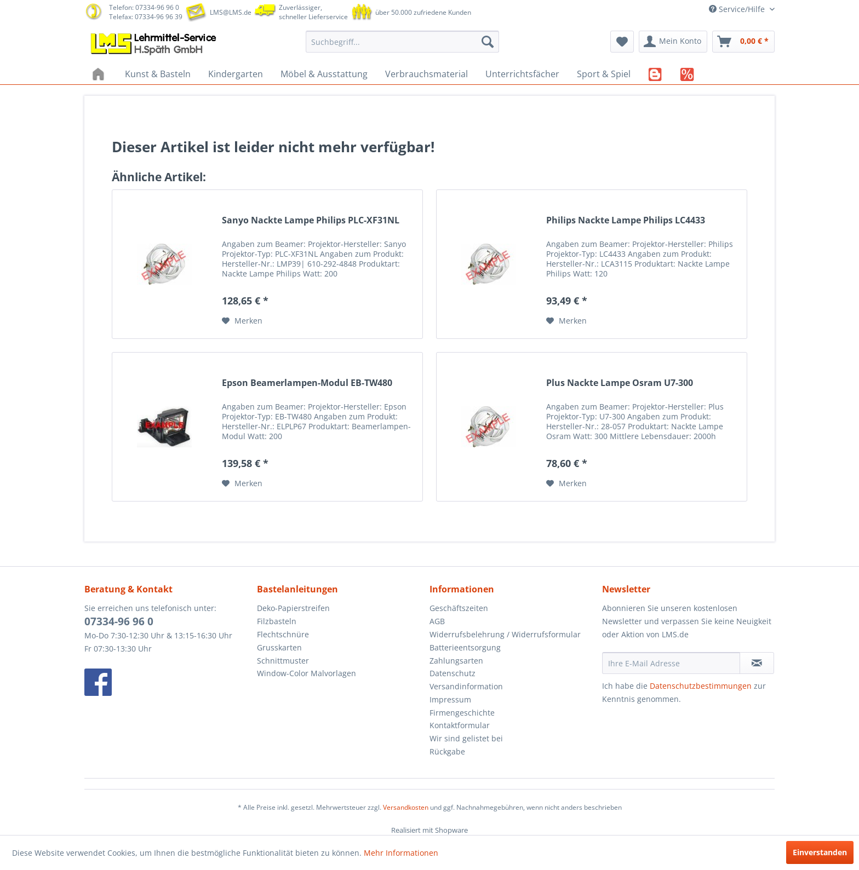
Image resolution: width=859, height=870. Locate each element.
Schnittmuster (283, 660)
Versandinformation (466, 686)
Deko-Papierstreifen (293, 608)
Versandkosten (405, 807)
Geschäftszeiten (459, 608)
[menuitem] (402, 42)
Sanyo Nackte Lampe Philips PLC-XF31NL (310, 220)
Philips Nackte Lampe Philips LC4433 (625, 220)
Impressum (450, 699)
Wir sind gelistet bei (466, 738)
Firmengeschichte (462, 712)
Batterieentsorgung (465, 647)
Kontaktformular (460, 725)
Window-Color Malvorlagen (306, 673)
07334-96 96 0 (118, 621)
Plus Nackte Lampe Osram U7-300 (619, 383)
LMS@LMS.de (230, 12)
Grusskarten (279, 647)
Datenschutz (453, 673)
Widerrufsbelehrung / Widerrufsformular (505, 634)
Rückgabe (447, 751)
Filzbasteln (276, 621)
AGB (437, 621)
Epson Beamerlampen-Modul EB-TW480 (307, 383)
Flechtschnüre (283, 634)
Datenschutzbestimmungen (701, 686)
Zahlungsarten (456, 660)
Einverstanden (820, 852)
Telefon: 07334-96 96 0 (144, 7)
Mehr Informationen (401, 853)
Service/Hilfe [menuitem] (738, 9)
